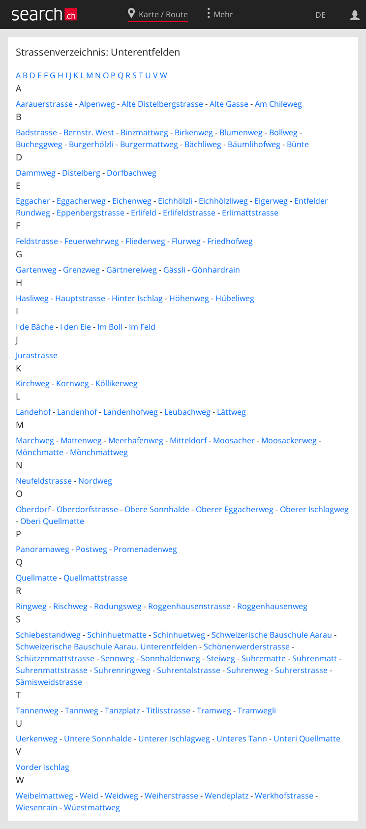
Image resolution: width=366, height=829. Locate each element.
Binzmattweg (144, 132)
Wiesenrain (37, 807)
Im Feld (142, 326)
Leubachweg (187, 411)
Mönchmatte (39, 452)
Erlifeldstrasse (189, 212)
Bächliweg (202, 144)
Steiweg (221, 658)
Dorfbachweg (131, 172)
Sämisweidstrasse (49, 681)
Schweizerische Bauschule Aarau (272, 634)
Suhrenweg (248, 670)
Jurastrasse (37, 355)
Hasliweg (32, 298)
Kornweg (72, 383)
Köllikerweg (116, 383)
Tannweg (81, 710)
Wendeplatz (226, 795)
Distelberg (81, 172)
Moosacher (234, 440)
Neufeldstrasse (44, 480)
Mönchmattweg (99, 452)
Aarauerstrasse (44, 103)
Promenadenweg (145, 549)
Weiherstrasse (171, 795)
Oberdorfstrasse (87, 509)
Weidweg (121, 795)
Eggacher (33, 200)
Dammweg (36, 172)
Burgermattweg (149, 144)
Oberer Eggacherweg (235, 509)
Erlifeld (143, 212)
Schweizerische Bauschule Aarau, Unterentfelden (106, 646)
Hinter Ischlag (137, 298)
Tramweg (214, 710)
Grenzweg (81, 269)
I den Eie (75, 326)
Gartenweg (36, 269)
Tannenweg (37, 710)
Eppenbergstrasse (90, 212)
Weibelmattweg (44, 795)
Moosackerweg (289, 440)
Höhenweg (189, 298)
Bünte (298, 144)
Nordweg (95, 480)
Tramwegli (257, 710)
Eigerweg (271, 200)
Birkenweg (194, 132)
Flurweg (186, 241)
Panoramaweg (42, 549)
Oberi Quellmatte (52, 521)
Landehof (33, 411)
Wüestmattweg (92, 807)
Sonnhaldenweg (170, 658)
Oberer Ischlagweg (314, 509)
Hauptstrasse (80, 298)
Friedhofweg (230, 241)
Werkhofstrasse (284, 795)
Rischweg (70, 606)
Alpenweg (97, 103)
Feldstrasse (37, 241)
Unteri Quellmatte (307, 738)
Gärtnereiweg (131, 269)
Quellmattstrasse (95, 577)
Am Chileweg (278, 103)
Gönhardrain (216, 269)
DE (320, 14)
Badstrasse (36, 132)
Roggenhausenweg (272, 606)
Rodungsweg (118, 606)
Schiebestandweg (48, 634)
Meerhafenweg (135, 440)
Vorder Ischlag (42, 767)
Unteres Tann (241, 738)
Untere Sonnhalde (98, 738)
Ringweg (31, 606)
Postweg (91, 549)
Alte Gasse (229, 103)
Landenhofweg (130, 411)
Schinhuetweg (179, 634)
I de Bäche (35, 326)
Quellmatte (36, 577)
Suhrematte (264, 658)
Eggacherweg (81, 200)
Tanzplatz (122, 710)
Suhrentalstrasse (188, 670)
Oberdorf (33, 509)
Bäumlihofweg (254, 144)
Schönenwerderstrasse (247, 646)
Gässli (174, 269)
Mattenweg (81, 440)
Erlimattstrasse (250, 212)
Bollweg (283, 132)
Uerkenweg (37, 738)
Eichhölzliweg (223, 200)
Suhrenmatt (314, 658)
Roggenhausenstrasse (189, 606)
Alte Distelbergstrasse (162, 103)
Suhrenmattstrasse (52, 670)
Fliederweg (145, 241)
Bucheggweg (39, 144)
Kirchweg (33, 383)
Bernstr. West (88, 132)
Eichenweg (132, 200)
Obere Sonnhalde (156, 509)
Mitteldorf (188, 440)
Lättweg (231, 411)
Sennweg (117, 658)
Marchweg (35, 440)
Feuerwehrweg (91, 241)
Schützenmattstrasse (55, 658)
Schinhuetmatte (117, 634)
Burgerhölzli (91, 144)
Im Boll (109, 326)
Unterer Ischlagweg (174, 738)
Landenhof (77, 411)
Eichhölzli (175, 200)
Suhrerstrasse (301, 670)
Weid (89, 795)
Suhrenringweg (122, 670)
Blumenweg (241, 132)
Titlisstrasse (168, 710)
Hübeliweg (234, 298)
